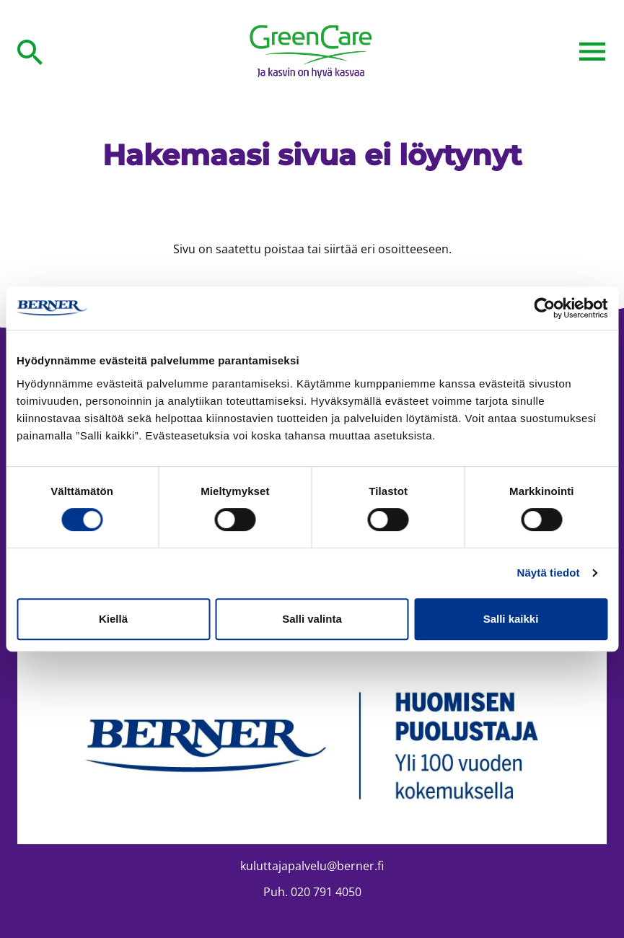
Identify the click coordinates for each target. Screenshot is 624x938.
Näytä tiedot (548, 572)
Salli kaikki (511, 619)
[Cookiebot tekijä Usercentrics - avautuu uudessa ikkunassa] (544, 308)
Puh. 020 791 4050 (312, 892)
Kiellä (113, 619)
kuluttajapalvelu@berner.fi (312, 866)
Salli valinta (312, 619)
